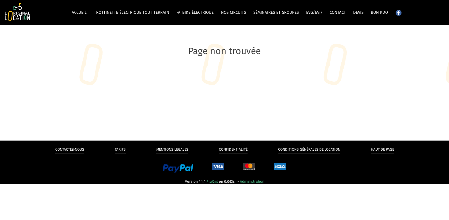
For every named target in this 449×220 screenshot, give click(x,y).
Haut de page (382, 149)
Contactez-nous (69, 149)
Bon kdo (379, 12)
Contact (338, 12)
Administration (252, 181)
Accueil (79, 12)
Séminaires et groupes (276, 12)
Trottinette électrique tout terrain (131, 12)
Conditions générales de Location (309, 149)
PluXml (212, 181)
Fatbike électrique (195, 12)
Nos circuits (233, 12)
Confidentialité (233, 149)
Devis (358, 12)
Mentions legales (172, 149)
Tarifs (120, 149)
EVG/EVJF (314, 12)
